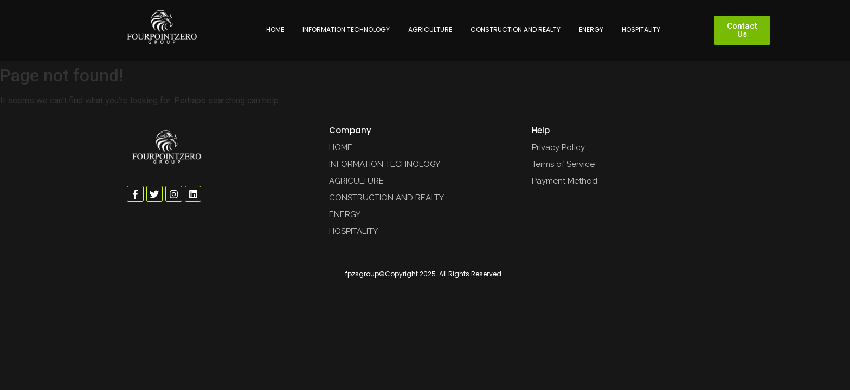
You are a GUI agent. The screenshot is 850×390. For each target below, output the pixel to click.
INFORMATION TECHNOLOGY (346, 29)
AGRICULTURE (430, 29)
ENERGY (591, 29)
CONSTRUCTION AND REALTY (516, 29)
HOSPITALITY (641, 29)
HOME (275, 29)
